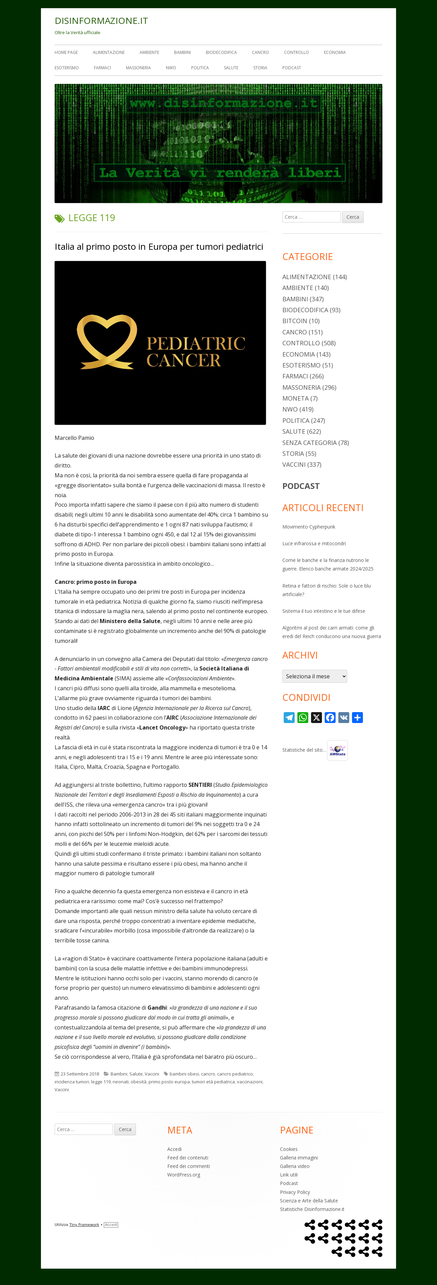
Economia (335, 52)
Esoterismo (67, 68)
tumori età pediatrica (213, 1082)
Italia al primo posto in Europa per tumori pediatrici (159, 246)
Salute (231, 68)
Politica (200, 68)
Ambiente (149, 52)
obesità (138, 1082)
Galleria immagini (299, 1157)
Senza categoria (309, 442)
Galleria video (295, 1166)
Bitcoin (294, 321)
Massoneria (138, 68)
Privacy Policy (295, 1192)
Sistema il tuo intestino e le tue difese (323, 611)
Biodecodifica (221, 52)
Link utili (289, 1174)
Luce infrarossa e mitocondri (314, 543)
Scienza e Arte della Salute (309, 1200)
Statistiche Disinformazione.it (312, 1209)
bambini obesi (184, 1074)
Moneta (295, 398)
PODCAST (301, 485)
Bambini (182, 52)
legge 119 (101, 1082)
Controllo (296, 52)
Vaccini (152, 1074)
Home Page (66, 52)
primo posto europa (169, 1082)
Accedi (174, 1149)
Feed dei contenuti (187, 1157)
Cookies (289, 1149)
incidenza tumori (72, 1082)
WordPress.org (183, 1174)
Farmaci (102, 68)
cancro (208, 1074)
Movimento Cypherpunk (308, 526)
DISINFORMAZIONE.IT (101, 20)
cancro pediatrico (235, 1074)
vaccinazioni (250, 1082)
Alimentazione (109, 52)
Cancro (260, 52)
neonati (121, 1082)
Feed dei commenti (188, 1166)
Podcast (291, 68)
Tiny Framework (84, 1225)
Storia (260, 68)
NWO (171, 68)
